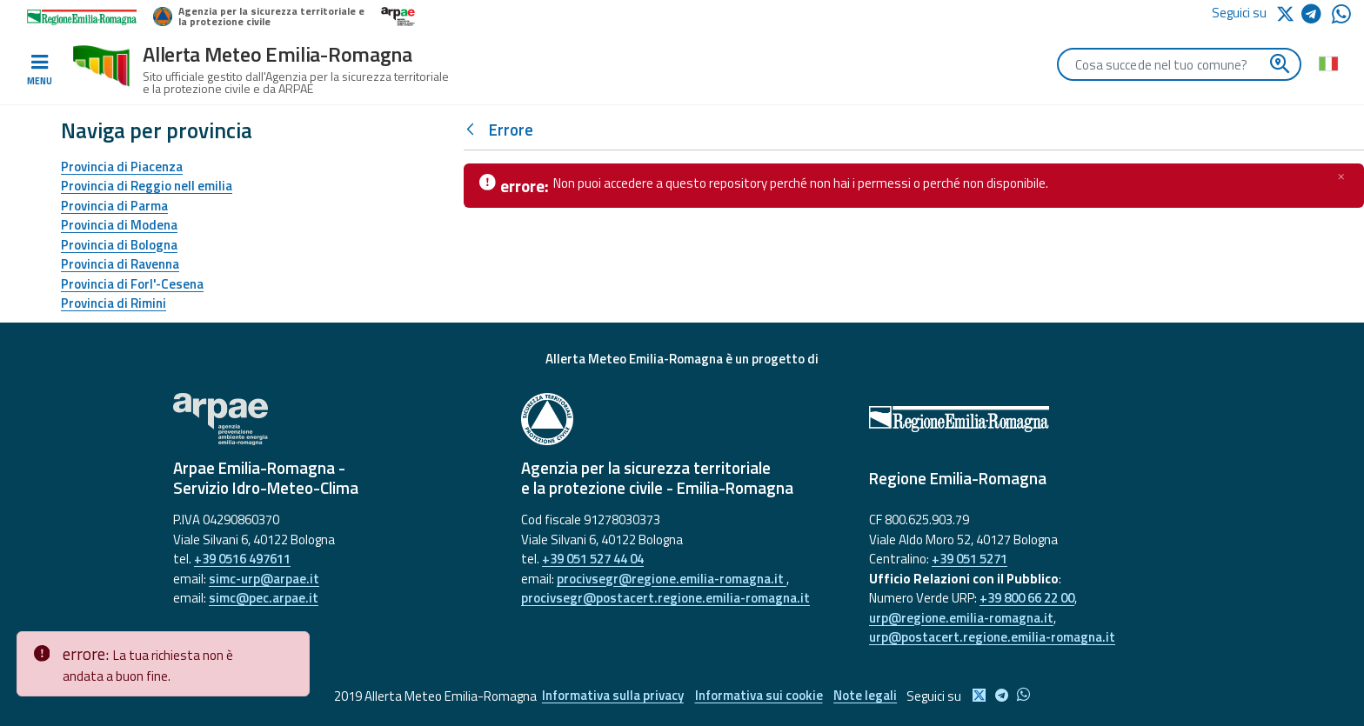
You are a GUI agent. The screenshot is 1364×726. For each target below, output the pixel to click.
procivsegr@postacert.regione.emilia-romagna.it (665, 598)
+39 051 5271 (969, 559)
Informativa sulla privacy (611, 696)
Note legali (867, 696)
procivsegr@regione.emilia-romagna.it (671, 579)
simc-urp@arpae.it (264, 579)
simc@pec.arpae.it (263, 598)
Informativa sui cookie (759, 696)
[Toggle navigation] (39, 70)
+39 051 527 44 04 (593, 559)
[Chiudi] (1341, 176)
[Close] (293, 645)
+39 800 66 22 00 (1027, 598)
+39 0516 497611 (242, 559)
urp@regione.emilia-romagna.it (961, 618)
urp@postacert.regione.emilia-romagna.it (992, 637)
